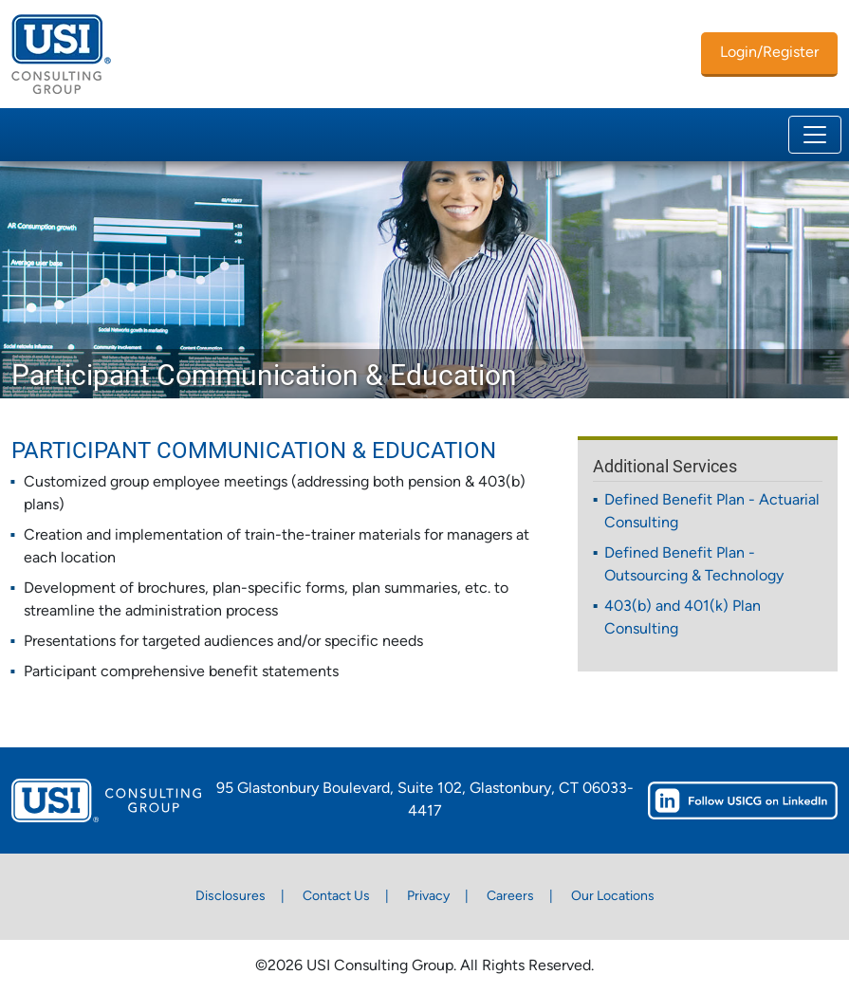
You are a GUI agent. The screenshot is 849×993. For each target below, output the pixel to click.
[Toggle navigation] (814, 135)
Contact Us (336, 897)
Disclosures (230, 897)
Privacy (428, 897)
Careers (510, 897)
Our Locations (613, 897)
